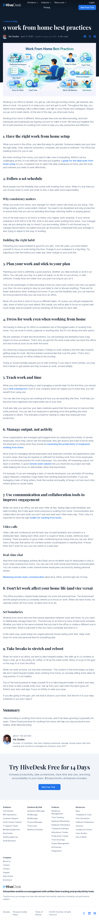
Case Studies (81, 833)
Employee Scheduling (60, 825)
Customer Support (10, 818)
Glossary (79, 826)
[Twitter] (90, 36)
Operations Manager (36, 811)
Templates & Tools (84, 815)
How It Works (81, 837)
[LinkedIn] (89, 913)
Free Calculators (83, 818)
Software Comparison (85, 822)
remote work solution (40, 463)
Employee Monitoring (60, 821)
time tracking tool (18, 388)
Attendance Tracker (59, 832)
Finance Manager (34, 822)
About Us (7, 861)
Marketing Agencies (11, 829)
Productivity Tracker (59, 836)
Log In (92, 2)
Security (6, 912)
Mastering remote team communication (23, 577)
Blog (77, 811)
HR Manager (32, 815)
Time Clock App (58, 840)
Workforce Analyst (35, 829)
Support (6, 872)
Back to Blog (10, 21)
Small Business (9, 841)
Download (7, 880)
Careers (6, 865)
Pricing (47, 7)
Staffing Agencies (10, 837)
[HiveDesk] (12, 5)
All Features (56, 847)
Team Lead (32, 826)
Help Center (8, 876)
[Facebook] (85, 36)
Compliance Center (84, 829)
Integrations (56, 851)
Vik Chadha (13, 36)
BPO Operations (9, 815)
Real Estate (7, 833)
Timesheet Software (60, 828)
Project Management (60, 843)
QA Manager (32, 818)
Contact (6, 869)
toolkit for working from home (45, 517)
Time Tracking (57, 817)
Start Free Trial (87, 7)
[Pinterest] (95, 36)
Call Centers (8, 811)
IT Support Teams (10, 826)
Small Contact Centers (12, 822)
